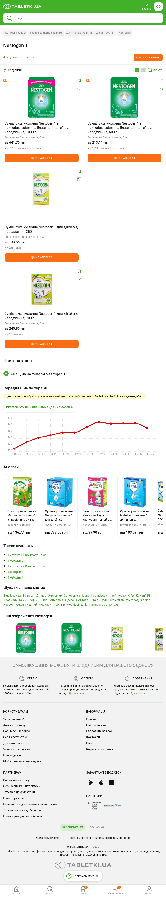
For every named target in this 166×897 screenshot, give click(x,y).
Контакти (93, 737)
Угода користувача (47, 837)
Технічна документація (19, 792)
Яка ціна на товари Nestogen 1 (38, 374)
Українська (70, 827)
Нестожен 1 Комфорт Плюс (27, 555)
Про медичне (12, 755)
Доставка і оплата (16, 743)
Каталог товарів (15, 32)
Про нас (91, 719)
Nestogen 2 (15, 561)
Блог (89, 743)
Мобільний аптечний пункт (22, 761)
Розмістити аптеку (16, 780)
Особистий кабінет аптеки (21, 786)
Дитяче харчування (79, 32)
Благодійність (96, 725)
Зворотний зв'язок (99, 731)
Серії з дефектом (15, 737)
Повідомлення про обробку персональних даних (100, 837)
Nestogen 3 (15, 572)
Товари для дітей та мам (46, 32)
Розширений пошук (17, 731)
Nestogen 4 (15, 577)
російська (97, 827)
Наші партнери (13, 798)
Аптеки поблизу (14, 725)
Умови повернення (16, 749)
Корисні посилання (99, 749)
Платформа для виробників (22, 816)
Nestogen (125, 32)
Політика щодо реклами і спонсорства (30, 804)
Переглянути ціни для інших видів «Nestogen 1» (39, 407)
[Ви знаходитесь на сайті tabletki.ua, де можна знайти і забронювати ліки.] (22, 6)
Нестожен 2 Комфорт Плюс (27, 566)
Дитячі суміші (105, 32)
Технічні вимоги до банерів (22, 810)
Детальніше (76, 693)
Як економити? (14, 719)
